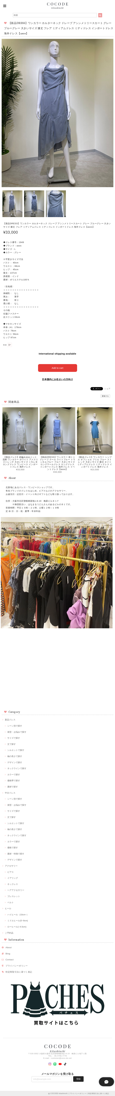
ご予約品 (9, 932)
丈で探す (11, 744)
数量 (5, 345)
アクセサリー (11, 865)
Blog (8, 953)
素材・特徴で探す (15, 853)
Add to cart (57, 367)
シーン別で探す (14, 725)
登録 (78, 1078)
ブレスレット (13, 896)
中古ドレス (10, 792)
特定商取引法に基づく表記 (19, 971)
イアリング (12, 877)
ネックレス (12, 884)
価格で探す (12, 847)
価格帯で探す (13, 780)
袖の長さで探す (14, 756)
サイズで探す (13, 737)
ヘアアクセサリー (15, 890)
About (9, 947)
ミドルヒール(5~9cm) (17, 920)
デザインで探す (14, 762)
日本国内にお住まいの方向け (57, 379)
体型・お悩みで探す (16, 731)
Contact (10, 959)
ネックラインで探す (16, 768)
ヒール (8, 908)
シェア (107, 388)
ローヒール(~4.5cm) (16, 926)
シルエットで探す (15, 750)
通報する (105, 396)
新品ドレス (10, 719)
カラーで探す (13, 774)
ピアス (10, 871)
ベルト (10, 902)
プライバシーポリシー (17, 965)
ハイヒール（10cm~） (18, 914)
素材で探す (12, 786)
